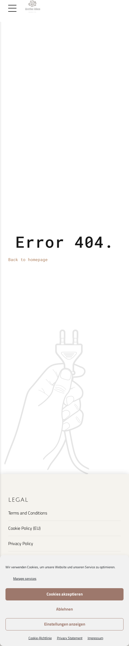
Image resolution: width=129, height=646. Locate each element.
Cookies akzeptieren (65, 594)
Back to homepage (28, 259)
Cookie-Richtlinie (40, 638)
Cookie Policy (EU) (24, 528)
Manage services (24, 578)
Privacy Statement (69, 638)
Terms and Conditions (27, 513)
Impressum (95, 638)
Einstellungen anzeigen (64, 624)
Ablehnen (64, 609)
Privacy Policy (20, 543)
